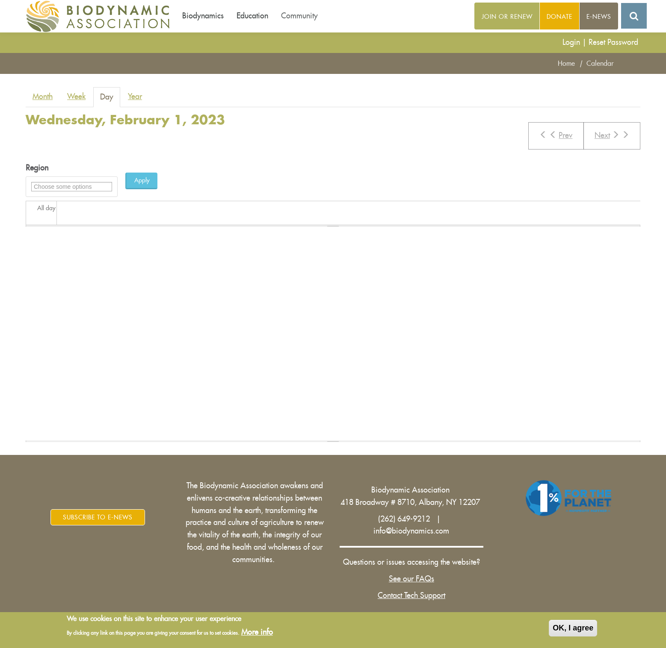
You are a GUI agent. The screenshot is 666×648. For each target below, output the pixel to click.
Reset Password (613, 42)
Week (76, 96)
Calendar (600, 63)
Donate (559, 17)
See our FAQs (411, 579)
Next (612, 135)
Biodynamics (203, 16)
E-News (598, 17)
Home (566, 63)
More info (257, 632)
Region (37, 168)
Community (299, 16)
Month (43, 96)
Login (571, 42)
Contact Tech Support (411, 595)
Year (135, 96)
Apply (142, 180)
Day (110, 100)
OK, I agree (573, 628)
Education (252, 16)
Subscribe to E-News (98, 517)
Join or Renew (507, 17)
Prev (555, 135)
